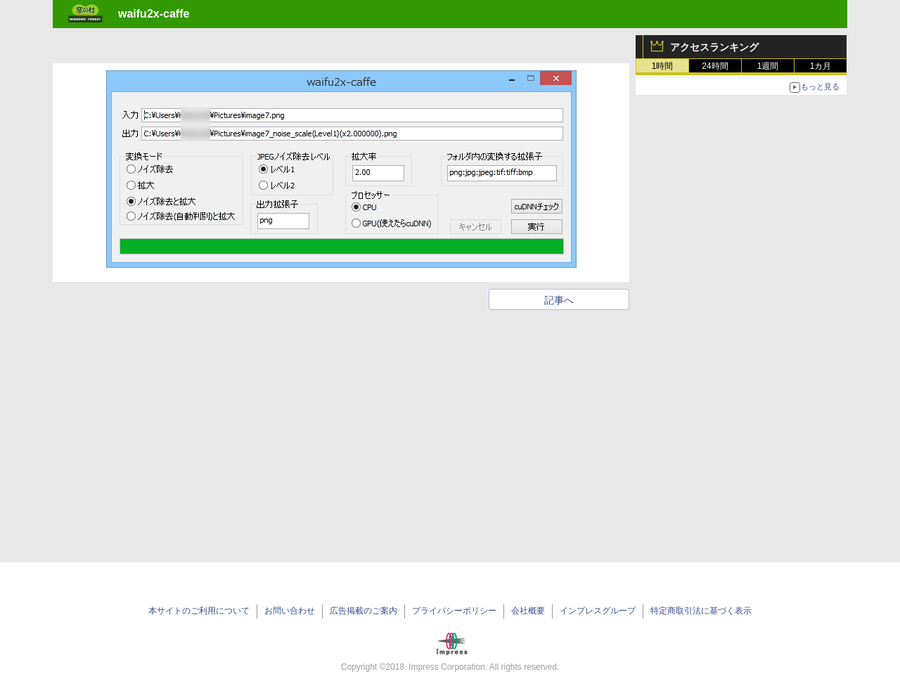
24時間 (715, 66)
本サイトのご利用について (199, 611)
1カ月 (821, 66)
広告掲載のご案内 (363, 611)
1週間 (768, 66)
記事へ (559, 300)
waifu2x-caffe (153, 14)
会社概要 (528, 611)
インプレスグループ (598, 611)
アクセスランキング (714, 47)
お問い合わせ (289, 611)
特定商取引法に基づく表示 (701, 611)
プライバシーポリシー (454, 611)
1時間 (663, 66)
